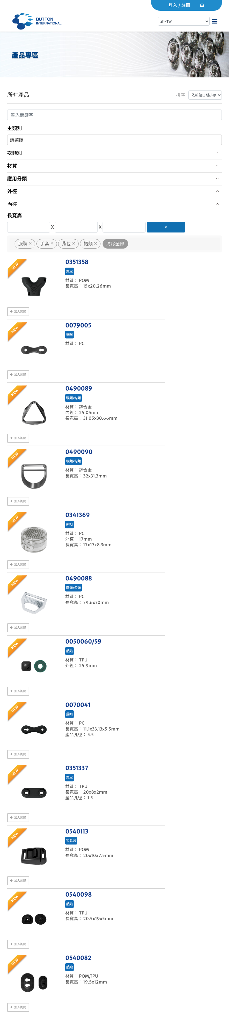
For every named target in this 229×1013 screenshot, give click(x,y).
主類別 (14, 128)
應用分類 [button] (17, 179)
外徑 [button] (12, 191)
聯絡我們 (30, 951)
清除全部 (115, 243)
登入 (172, 5)
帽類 (88, 243)
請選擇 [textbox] (16, 140)
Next (156, 689)
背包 (66, 243)
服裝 (22, 243)
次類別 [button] (14, 153)
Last (172, 689)
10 (141, 689)
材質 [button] (12, 166)
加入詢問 (18, 309)
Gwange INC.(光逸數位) (62, 1001)
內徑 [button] (12, 204)
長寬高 (14, 216)
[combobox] (114, 140)
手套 (44, 243)
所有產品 (19, 95)
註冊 (185, 5)
